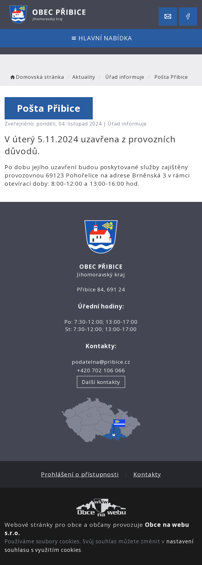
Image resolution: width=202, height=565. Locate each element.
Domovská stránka (36, 77)
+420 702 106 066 (101, 370)
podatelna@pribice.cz (101, 361)
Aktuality (83, 77)
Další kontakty (101, 381)
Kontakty (147, 474)
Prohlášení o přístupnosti (80, 474)
